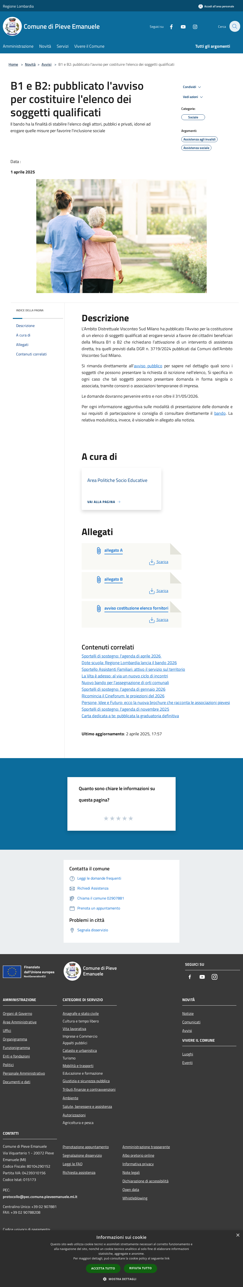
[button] (121, 1279)
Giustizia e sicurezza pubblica (86, 1081)
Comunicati (191, 1022)
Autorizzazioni (74, 1115)
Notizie (188, 1013)
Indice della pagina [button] (29, 310)
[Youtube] (180, 26)
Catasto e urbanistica (80, 1050)
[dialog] (121, 1258)
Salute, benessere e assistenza (87, 1106)
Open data (130, 1189)
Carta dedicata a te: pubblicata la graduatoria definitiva (130, 716)
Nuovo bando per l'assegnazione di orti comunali (125, 682)
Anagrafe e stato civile (81, 1013)
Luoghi (187, 1054)
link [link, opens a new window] (167, 1258)
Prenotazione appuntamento (86, 1147)
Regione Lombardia (18, 6)
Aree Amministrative (20, 1022)
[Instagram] (192, 26)
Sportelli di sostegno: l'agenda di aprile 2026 (122, 656)
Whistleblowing (134, 1198)
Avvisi (46, 64)
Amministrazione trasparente (146, 1147)
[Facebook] (168, 26)
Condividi (192, 87)
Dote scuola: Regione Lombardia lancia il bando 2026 (129, 662)
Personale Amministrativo (24, 1073)
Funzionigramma (16, 1047)
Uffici (7, 1030)
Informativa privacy (138, 1164)
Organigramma (15, 1039)
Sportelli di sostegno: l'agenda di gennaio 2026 (123, 689)
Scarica (158, 561)
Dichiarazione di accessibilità (145, 1181)
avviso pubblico (148, 366)
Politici (8, 1065)
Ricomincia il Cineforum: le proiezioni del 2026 (123, 696)
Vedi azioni (193, 97)
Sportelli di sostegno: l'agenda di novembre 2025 (125, 709)
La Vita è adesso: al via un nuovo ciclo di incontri (125, 676)
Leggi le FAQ (73, 1164)
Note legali (131, 1172)
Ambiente (70, 1098)
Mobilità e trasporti (78, 1065)
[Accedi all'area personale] (216, 6)
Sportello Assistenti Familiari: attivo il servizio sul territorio (133, 669)
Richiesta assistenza (79, 1172)
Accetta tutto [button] (103, 1268)
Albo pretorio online (138, 1155)
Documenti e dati (16, 1082)
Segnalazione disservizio (82, 1155)
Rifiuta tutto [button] (140, 1268)
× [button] (237, 1235)
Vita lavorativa (74, 1028)
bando (220, 413)
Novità (30, 64)
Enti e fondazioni (16, 1056)
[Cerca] (234, 26)
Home (13, 64)
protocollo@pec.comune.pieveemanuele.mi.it (40, 1196)
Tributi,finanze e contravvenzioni (89, 1089)
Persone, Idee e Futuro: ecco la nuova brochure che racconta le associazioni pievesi (156, 702)
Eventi (187, 1062)
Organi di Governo (17, 1013)
